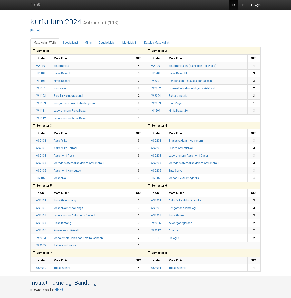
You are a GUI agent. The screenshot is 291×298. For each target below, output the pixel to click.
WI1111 (41, 110)
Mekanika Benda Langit (68, 208)
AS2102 (41, 148)
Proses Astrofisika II (66, 230)
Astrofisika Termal (65, 148)
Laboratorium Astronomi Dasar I (189, 155)
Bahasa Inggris (178, 95)
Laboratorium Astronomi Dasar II (74, 215)
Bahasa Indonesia (65, 245)
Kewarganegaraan (180, 223)
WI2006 (156, 223)
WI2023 (41, 238)
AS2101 (41, 140)
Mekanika (60, 178)
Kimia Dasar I (62, 80)
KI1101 (41, 80)
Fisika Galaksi (177, 215)
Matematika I (62, 65)
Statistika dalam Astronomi (186, 140)
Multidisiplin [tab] (129, 42)
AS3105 (41, 230)
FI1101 (41, 73)
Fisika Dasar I (62, 73)
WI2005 (41, 245)
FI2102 (41, 178)
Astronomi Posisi (64, 155)
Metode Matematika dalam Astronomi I (79, 163)
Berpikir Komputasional (68, 95)
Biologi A (174, 238)
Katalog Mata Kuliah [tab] (157, 42)
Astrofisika (60, 140)
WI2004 (156, 95)
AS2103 (41, 155)
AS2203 (156, 155)
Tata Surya (175, 170)
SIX (35, 5)
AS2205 (156, 170)
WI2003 (156, 103)
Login (255, 5)
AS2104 (41, 163)
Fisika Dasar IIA (178, 73)
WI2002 (156, 88)
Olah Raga (175, 103)
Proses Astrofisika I (181, 148)
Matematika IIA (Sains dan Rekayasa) (192, 65)
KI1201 (156, 110)
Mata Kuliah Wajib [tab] (45, 42)
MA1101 (41, 65)
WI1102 (41, 95)
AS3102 (41, 208)
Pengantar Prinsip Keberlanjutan (74, 103)
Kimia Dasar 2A (178, 110)
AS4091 (156, 267)
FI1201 (156, 73)
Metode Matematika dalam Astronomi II (194, 163)
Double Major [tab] (107, 42)
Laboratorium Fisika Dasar (70, 110)
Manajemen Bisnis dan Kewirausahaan (78, 238)
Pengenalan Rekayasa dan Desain (190, 80)
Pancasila (60, 88)
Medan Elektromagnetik (184, 178)
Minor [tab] (88, 42)
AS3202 (156, 208)
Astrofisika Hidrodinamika (185, 200)
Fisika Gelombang (65, 200)
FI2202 (156, 178)
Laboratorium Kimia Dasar (70, 118)
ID (233, 5)
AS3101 (41, 200)
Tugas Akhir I (62, 267)
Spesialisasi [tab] (70, 42)
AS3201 (156, 200)
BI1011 (156, 238)
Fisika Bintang (62, 223)
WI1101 (41, 88)
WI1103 (41, 103)
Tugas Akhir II (177, 267)
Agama (173, 230)
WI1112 (41, 118)
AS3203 (156, 215)
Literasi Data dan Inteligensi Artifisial (192, 88)
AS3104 (41, 223)
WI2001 (156, 80)
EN (242, 5)
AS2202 (156, 148)
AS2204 (156, 163)
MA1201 (156, 65)
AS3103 (41, 215)
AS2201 (156, 140)
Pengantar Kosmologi (182, 208)
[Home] (35, 30)
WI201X (156, 230)
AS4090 (41, 267)
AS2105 (41, 170)
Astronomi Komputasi (67, 170)
